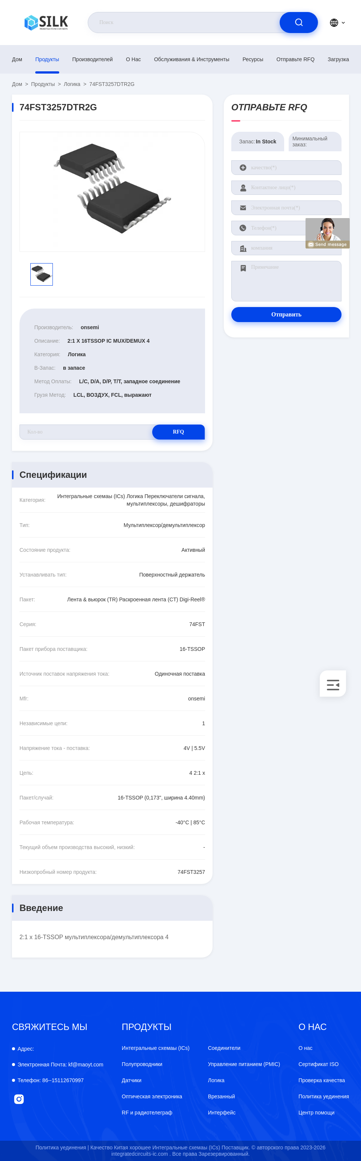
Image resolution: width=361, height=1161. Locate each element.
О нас (133, 59)
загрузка (338, 59)
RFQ (178, 432)
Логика (72, 84)
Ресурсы (253, 59)
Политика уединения (323, 1096)
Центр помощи (316, 1113)
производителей (92, 59)
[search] (299, 22)
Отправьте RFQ (295, 59)
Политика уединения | (62, 1147)
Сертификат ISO (318, 1064)
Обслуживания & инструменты (191, 59)
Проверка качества (321, 1080)
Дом (17, 59)
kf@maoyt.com (60, 1065)
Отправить (286, 314)
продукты (47, 59)
